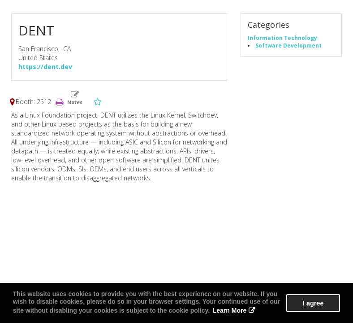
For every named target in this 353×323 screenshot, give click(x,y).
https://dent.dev (45, 66)
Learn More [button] (229, 310)
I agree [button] (313, 303)
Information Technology (282, 37)
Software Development (288, 45)
